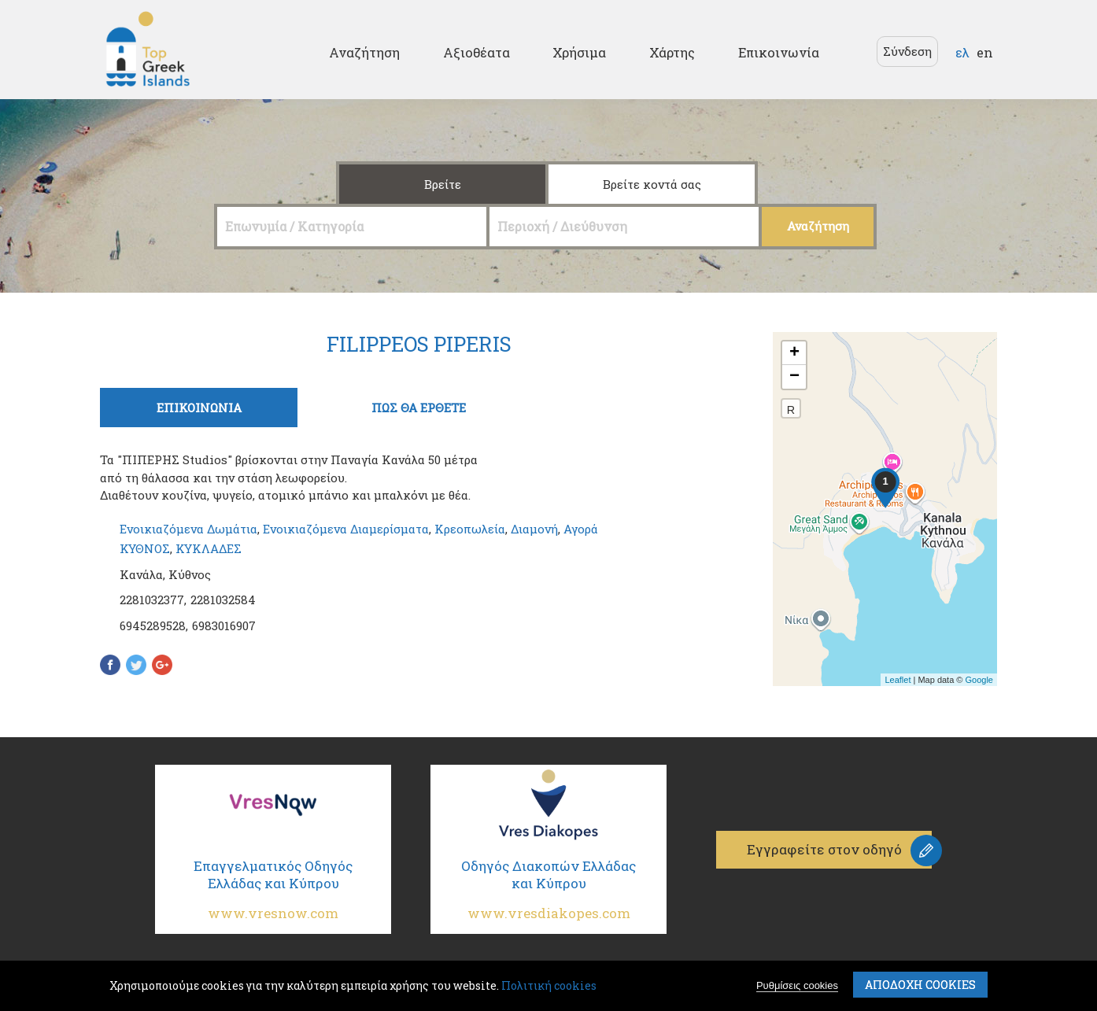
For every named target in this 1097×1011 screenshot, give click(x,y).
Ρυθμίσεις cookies (797, 985)
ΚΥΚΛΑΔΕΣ (208, 548)
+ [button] (794, 353)
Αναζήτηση (364, 52)
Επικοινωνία (778, 52)
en (985, 52)
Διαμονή (534, 529)
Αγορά (580, 529)
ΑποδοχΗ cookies (920, 984)
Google (979, 679)
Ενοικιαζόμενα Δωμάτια (188, 529)
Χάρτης (672, 52)
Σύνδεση (907, 51)
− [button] (794, 377)
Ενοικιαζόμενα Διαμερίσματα (346, 529)
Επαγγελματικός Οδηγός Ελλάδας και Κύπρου (273, 896)
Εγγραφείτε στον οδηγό (824, 849)
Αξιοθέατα (476, 52)
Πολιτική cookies (549, 985)
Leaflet (897, 679)
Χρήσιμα (579, 52)
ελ (962, 52)
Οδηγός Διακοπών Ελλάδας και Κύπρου (548, 896)
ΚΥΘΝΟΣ (145, 548)
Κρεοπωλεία (469, 529)
